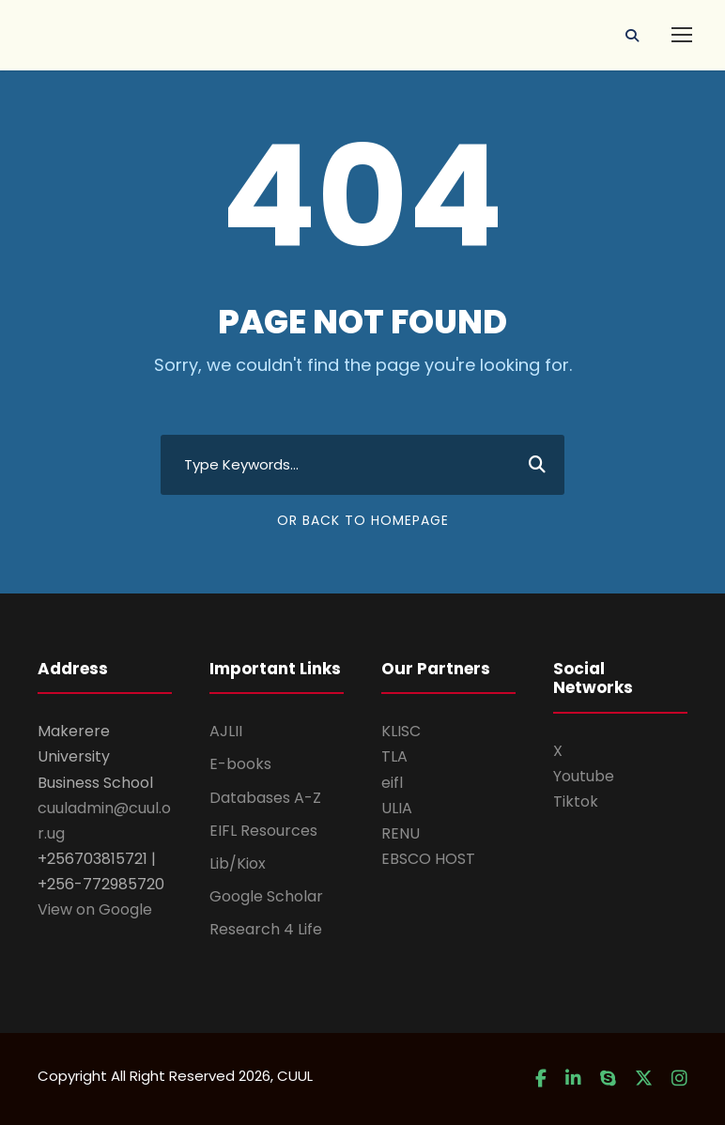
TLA (394, 756)
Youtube (583, 776)
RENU (400, 833)
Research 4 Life (265, 929)
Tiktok (575, 801)
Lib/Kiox (237, 863)
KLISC (401, 731)
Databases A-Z (265, 798)
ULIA (396, 808)
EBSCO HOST (428, 859)
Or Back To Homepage (363, 520)
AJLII (225, 731)
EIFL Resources (263, 830)
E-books (240, 764)
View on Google (95, 909)
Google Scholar (266, 896)
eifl (392, 783)
